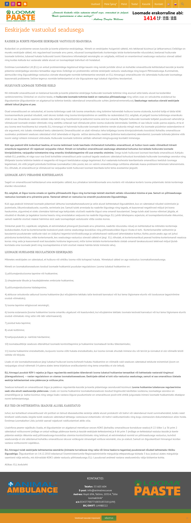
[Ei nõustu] (187, 518)
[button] (182, 4)
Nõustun (109, 518)
